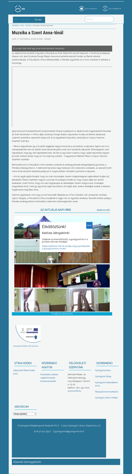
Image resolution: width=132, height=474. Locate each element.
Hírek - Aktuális (25, 25)
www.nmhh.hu (74, 391)
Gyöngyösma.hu (103, 370)
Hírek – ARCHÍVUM (22, 19)
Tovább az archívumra (62, 314)
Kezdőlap (15, 25)
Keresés (110, 19)
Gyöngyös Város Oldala (106, 397)
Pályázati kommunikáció (106, 392)
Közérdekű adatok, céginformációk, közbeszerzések (49, 377)
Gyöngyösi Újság (103, 376)
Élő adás (38, 19)
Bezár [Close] (89, 225)
